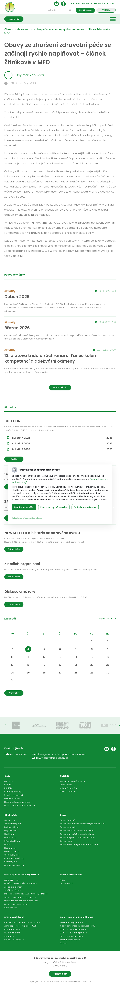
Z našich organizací (13, 795)
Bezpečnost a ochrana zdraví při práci (22, 922)
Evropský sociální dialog (71, 936)
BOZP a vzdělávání (14, 917)
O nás (7, 776)
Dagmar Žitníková (24, 75)
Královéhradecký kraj (14, 865)
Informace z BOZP (12, 929)
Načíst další (60, 387)
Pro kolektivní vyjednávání (16, 904)
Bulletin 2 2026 (62, 449)
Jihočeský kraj (10, 820)
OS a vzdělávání (12, 932)
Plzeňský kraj (10, 848)
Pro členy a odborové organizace (21, 874)
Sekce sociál (66, 841)
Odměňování (66, 883)
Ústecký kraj (9, 837)
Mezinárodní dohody (70, 939)
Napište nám (85, 10)
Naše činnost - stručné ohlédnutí (19, 805)
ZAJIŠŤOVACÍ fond (12, 890)
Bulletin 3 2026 (62, 443)
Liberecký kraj (10, 861)
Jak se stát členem (13, 887)
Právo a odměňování (71, 874)
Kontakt (111, 3)
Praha (7, 844)
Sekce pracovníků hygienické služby (77, 834)
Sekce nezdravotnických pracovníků (77, 830)
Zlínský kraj (9, 834)
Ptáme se (87, 3)
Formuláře (99, 3)
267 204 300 (20, 754)
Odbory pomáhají (12, 791)
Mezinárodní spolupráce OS (73, 922)
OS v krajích (10, 815)
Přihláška (106, 10)
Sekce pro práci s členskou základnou (78, 837)
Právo (62, 880)
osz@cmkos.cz (48, 754)
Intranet (75, 3)
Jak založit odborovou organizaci (20, 897)
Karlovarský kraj (11, 827)
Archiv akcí (14, 693)
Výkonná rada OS (68, 788)
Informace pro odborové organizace (22, 900)
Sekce (63, 815)
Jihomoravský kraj (12, 823)
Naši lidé (64, 776)
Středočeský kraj (12, 841)
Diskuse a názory (12, 798)
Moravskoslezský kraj (14, 858)
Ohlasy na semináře (14, 939)
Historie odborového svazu (17, 802)
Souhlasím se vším (24, 507)
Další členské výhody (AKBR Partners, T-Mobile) (26, 893)
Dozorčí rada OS (68, 791)
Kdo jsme (8, 781)
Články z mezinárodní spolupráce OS (77, 925)
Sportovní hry (10, 907)
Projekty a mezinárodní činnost (76, 917)
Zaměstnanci (66, 784)
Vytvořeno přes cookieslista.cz (27, 518)
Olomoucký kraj (11, 854)
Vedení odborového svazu (72, 781)
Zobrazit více (14, 549)
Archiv (14, 459)
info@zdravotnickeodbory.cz (73, 754)
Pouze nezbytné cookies (53, 507)
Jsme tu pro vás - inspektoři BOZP (20, 925)
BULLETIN (8, 788)
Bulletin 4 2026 (62, 438)
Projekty (63, 943)
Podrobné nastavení (85, 507)
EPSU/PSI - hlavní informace (73, 929)
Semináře (9, 936)
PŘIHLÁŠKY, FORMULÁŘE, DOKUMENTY (20, 883)
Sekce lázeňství (67, 820)
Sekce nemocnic (68, 827)
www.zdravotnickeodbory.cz (53, 757)
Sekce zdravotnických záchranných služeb (80, 844)
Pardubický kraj (11, 851)
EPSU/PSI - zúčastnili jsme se (73, 932)
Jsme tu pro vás (12, 880)
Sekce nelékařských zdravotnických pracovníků (82, 823)
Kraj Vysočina (10, 830)
